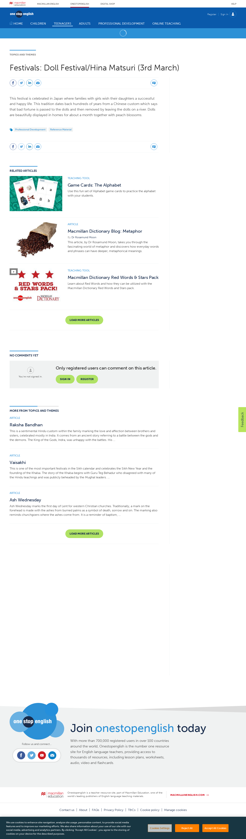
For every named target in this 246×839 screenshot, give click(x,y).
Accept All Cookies (215, 833)
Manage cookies (175, 810)
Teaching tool (79, 178)
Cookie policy (150, 810)
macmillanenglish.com (187, 795)
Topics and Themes (23, 54)
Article (73, 224)
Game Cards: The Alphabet (94, 185)
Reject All (187, 833)
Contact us (66, 810)
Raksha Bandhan (26, 424)
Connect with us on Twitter (31, 755)
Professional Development (30, 129)
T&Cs (131, 810)
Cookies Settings (160, 833)
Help (233, 4)
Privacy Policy (113, 810)
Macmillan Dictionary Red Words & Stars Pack (113, 277)
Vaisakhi (18, 462)
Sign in (65, 379)
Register (211, 14)
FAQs (95, 810)
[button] (242, 419)
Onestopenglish (79, 4)
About (83, 810)
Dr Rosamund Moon (83, 237)
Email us (52, 755)
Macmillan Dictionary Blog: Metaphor (105, 231)
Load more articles (84, 320)
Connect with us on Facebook (21, 755)
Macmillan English (48, 4)
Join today (138, 728)
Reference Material (60, 129)
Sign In (224, 14)
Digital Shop (108, 4)
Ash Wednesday (25, 500)
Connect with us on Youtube (42, 755)
